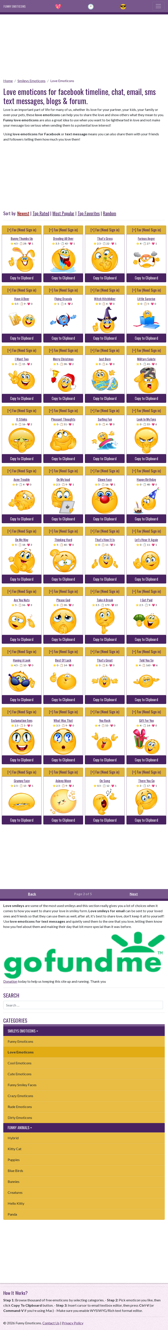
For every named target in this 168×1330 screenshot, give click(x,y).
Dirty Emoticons (20, 1117)
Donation (10, 981)
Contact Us (51, 1323)
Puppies (14, 1160)
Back (32, 894)
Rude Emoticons (20, 1107)
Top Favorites (89, 213)
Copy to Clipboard (21, 277)
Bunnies (13, 1181)
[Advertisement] (84, 45)
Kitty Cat (14, 1149)
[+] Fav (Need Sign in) (21, 229)
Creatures (15, 1192)
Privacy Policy (72, 1323)
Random (109, 213)
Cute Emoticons (20, 1074)
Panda (12, 1214)
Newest (23, 213)
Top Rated (41, 213)
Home (8, 81)
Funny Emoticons (20, 1041)
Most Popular (63, 213)
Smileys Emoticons (32, 81)
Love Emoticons (62, 81)
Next (134, 894)
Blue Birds (15, 1170)
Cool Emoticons (20, 1063)
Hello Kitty (16, 1203)
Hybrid (13, 1138)
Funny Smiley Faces (22, 1085)
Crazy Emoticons (20, 1096)
